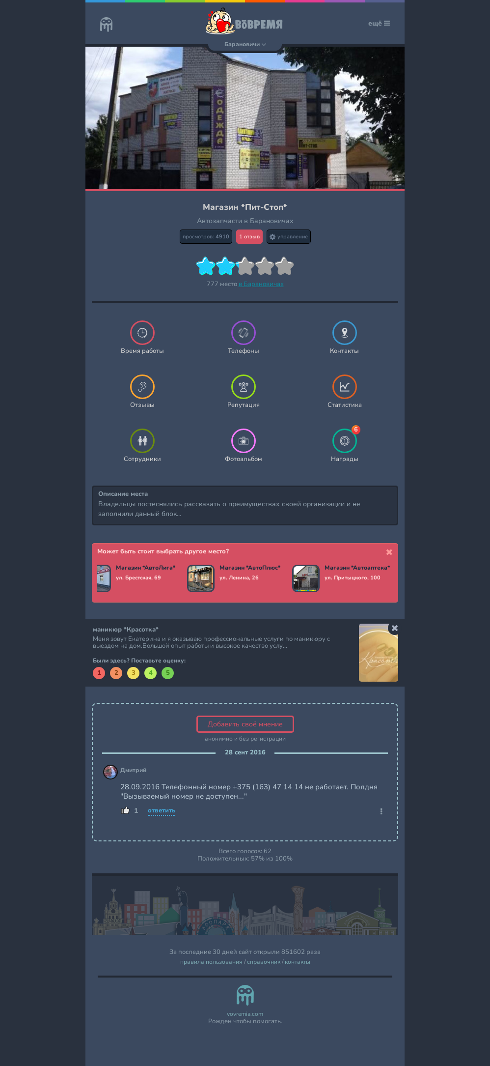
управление (289, 236)
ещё (379, 23)
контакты (297, 962)
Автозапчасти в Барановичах (245, 221)
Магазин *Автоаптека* (358, 568)
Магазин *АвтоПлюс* (251, 568)
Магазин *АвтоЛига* (147, 568)
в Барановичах (261, 284)
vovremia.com (245, 1014)
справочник (263, 962)
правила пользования (211, 962)
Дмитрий (133, 770)
